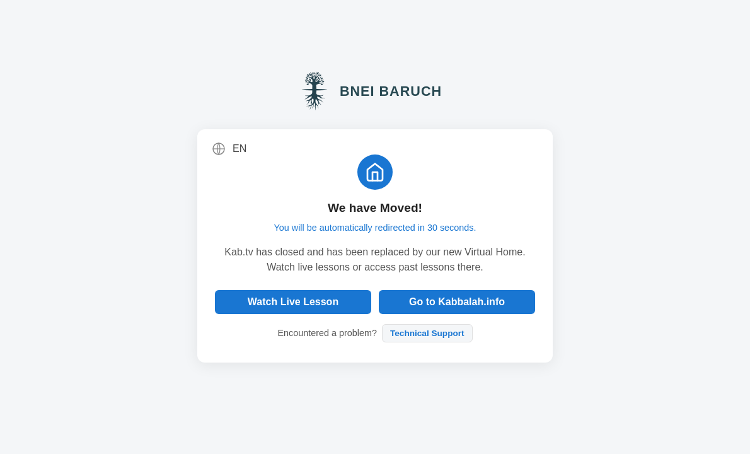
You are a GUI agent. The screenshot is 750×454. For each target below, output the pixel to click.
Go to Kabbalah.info (457, 301)
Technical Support (427, 333)
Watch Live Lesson (293, 301)
